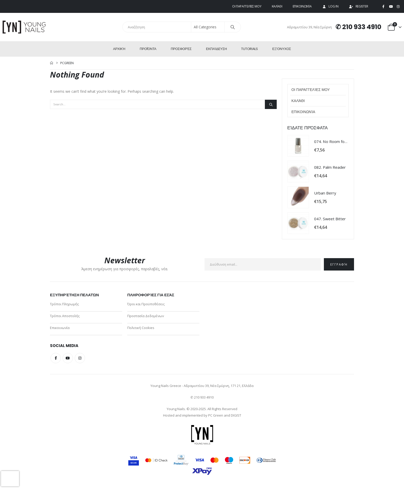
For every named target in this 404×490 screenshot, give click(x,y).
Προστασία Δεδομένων (145, 316)
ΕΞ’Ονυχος (281, 48)
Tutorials (249, 48)
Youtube (68, 358)
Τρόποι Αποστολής (65, 316)
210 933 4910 (361, 26)
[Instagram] (398, 6)
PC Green (215, 415)
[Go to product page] (298, 146)
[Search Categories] (208, 27)
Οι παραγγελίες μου (247, 6)
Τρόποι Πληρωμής (64, 304)
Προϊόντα (148, 48)
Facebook (55, 358)
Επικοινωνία (302, 6)
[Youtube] (391, 6)
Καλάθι (277, 6)
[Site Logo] (24, 27)
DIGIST (236, 415)
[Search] (233, 27)
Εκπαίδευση (216, 48)
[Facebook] (383, 6)
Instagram (80, 358)
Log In (330, 6)
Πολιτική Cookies (140, 327)
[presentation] (10, 478)
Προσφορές (181, 48)
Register (358, 6)
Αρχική (119, 48)
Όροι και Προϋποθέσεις (146, 304)
